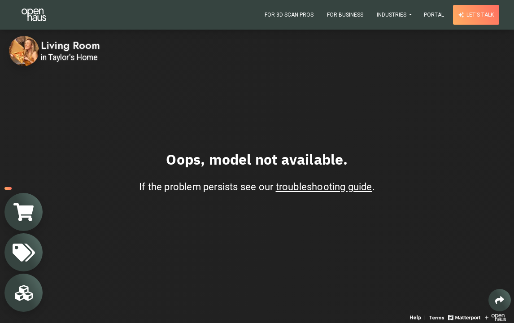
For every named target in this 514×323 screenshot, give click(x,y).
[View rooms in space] (23, 293)
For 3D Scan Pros (289, 15)
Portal (434, 15)
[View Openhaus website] (495, 317)
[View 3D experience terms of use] (437, 317)
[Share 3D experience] (499, 300)
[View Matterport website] (464, 317)
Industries (392, 15)
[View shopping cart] (23, 212)
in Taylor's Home (69, 57)
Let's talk (476, 15)
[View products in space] (23, 252)
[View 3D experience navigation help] (418, 317)
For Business (345, 15)
